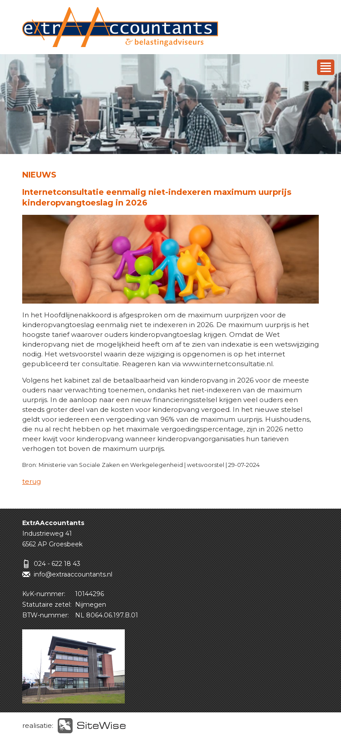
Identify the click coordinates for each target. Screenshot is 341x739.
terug (31, 481)
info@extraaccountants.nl (73, 574)
